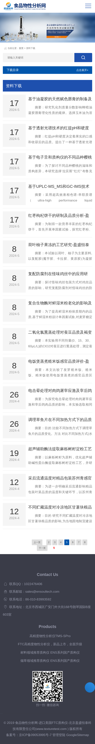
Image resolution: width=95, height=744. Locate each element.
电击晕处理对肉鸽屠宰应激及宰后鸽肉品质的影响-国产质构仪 (60, 390)
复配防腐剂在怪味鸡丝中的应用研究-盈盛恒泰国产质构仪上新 (58, 274)
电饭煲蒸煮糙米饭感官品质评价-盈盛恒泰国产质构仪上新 (58, 361)
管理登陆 (58, 735)
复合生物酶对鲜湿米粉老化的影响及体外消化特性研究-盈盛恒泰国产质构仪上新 (60, 303)
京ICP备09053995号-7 (35, 735)
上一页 (37, 542)
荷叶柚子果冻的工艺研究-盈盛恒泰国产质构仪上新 (58, 244)
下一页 (42, 548)
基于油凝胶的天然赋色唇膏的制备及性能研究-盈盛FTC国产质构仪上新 (60, 99)
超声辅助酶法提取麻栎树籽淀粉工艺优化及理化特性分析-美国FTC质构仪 (60, 449)
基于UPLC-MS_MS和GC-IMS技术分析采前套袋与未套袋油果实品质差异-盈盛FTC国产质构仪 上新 (60, 186)
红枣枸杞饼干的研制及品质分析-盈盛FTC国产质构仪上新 (58, 215)
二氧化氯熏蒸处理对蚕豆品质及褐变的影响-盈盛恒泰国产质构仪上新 (60, 332)
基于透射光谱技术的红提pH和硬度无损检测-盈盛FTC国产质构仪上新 (58, 128)
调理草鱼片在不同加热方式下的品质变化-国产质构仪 (60, 419)
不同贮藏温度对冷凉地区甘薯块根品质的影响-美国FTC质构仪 (60, 507)
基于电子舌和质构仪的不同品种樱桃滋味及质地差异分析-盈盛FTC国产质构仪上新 (60, 157)
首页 (21, 48)
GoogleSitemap (77, 735)
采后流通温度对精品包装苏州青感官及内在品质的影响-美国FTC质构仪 (60, 478)
